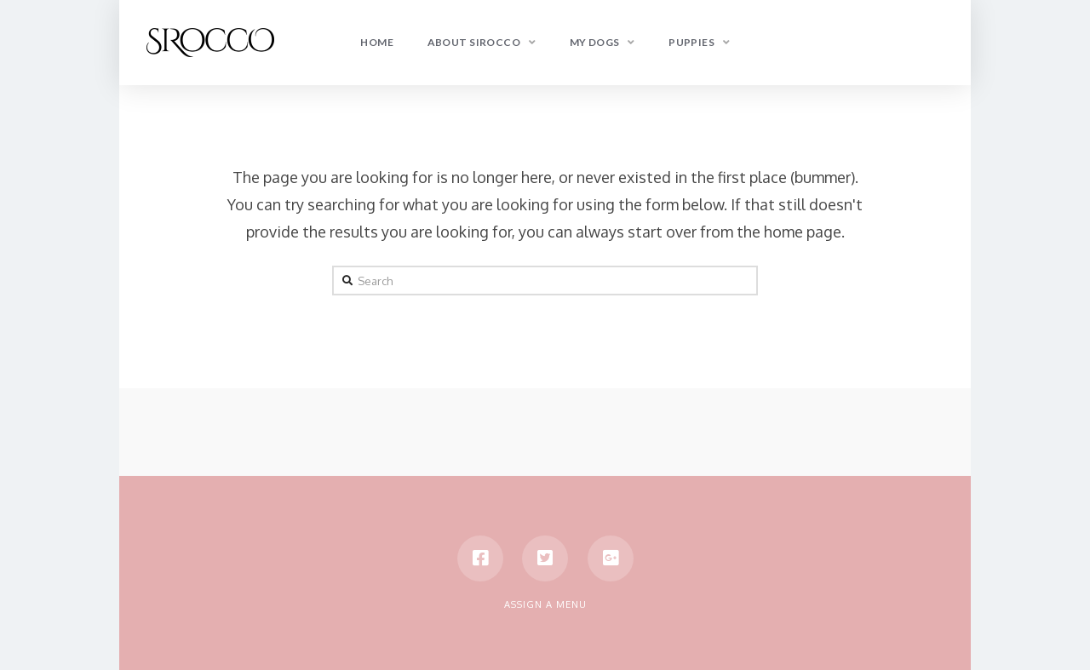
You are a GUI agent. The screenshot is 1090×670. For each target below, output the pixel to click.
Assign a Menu (545, 604)
